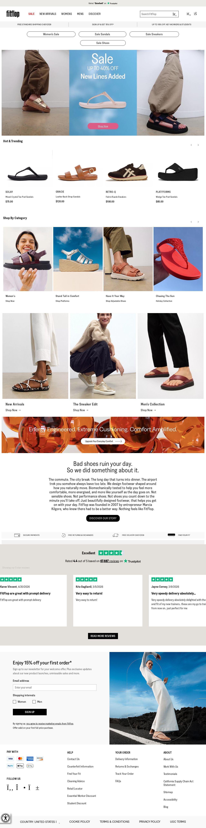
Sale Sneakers (154, 34)
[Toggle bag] (197, 13)
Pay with (12, 752)
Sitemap (168, 792)
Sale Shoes (102, 43)
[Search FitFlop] (159, 14)
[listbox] (103, 598)
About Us (168, 759)
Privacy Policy (149, 821)
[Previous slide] (191, 145)
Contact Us (73, 759)
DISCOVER (95, 14)
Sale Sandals (102, 34)
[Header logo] (12, 13)
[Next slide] (198, 145)
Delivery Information (126, 759)
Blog (166, 807)
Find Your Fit (74, 774)
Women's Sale (51, 34)
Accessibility (170, 799)
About (168, 752)
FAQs (118, 781)
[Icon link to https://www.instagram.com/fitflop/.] (21, 788)
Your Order (122, 752)
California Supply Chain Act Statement (178, 783)
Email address (21, 681)
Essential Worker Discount (81, 796)
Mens (80, 14)
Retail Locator (75, 788)
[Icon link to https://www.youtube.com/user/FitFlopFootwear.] (33, 788)
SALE (31, 14)
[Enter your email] (55, 687)
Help (70, 752)
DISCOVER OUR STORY (103, 518)
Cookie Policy (79, 821)
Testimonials (170, 774)
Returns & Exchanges (127, 766)
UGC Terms (178, 821)
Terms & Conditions (115, 821)
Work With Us (171, 766)
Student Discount (76, 803)
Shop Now (13, 410)
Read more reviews (103, 636)
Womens (66, 14)
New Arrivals (48, 14)
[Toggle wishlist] (189, 13)
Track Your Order (124, 774)
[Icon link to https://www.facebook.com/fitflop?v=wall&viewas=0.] (10, 788)
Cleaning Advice (76, 781)
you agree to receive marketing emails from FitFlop (49, 723)
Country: (40, 822)
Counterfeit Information (80, 766)
